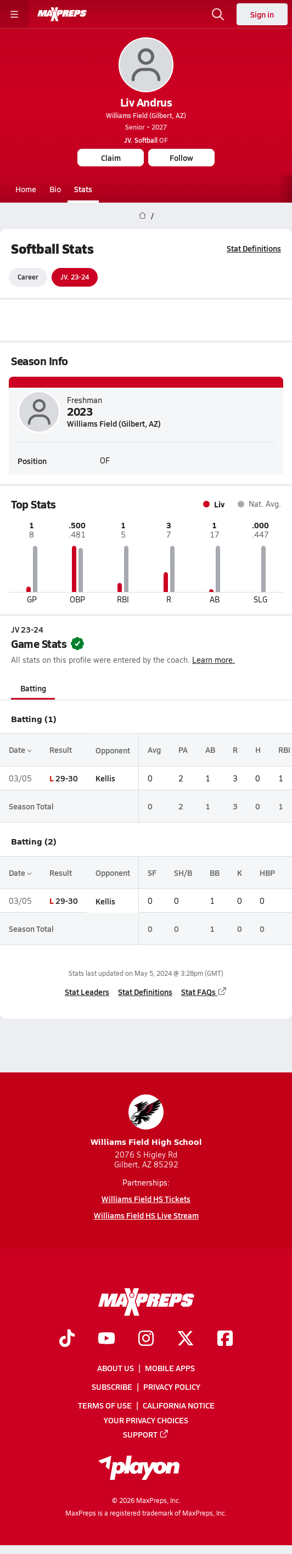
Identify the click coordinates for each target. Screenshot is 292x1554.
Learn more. (213, 660)
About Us (115, 1367)
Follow (181, 157)
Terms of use (105, 1405)
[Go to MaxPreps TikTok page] (67, 1339)
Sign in (262, 14)
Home (25, 188)
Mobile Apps (170, 1367)
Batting (33, 688)
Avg (154, 750)
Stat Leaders (87, 992)
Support (146, 1434)
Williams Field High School (146, 1121)
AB (210, 750)
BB (215, 872)
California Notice (179, 1405)
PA (183, 750)
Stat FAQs (204, 992)
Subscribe (112, 1386)
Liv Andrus (146, 102)
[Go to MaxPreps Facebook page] (225, 1339)
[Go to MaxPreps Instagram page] (146, 1339)
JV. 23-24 (74, 277)
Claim (111, 157)
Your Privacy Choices (146, 1419)
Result (60, 750)
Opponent (113, 750)
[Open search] (218, 14)
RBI (284, 750)
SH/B (183, 872)
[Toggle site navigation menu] (14, 14)
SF (152, 872)
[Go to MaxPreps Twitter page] (185, 1339)
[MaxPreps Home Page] (142, 216)
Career (28, 277)
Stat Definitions (254, 248)
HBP (267, 872)
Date (20, 750)
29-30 (66, 778)
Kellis (105, 778)
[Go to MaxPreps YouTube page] (106, 1339)
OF (146, 140)
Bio (55, 188)
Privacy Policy (171, 1386)
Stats (83, 188)
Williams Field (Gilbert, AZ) (146, 115)
